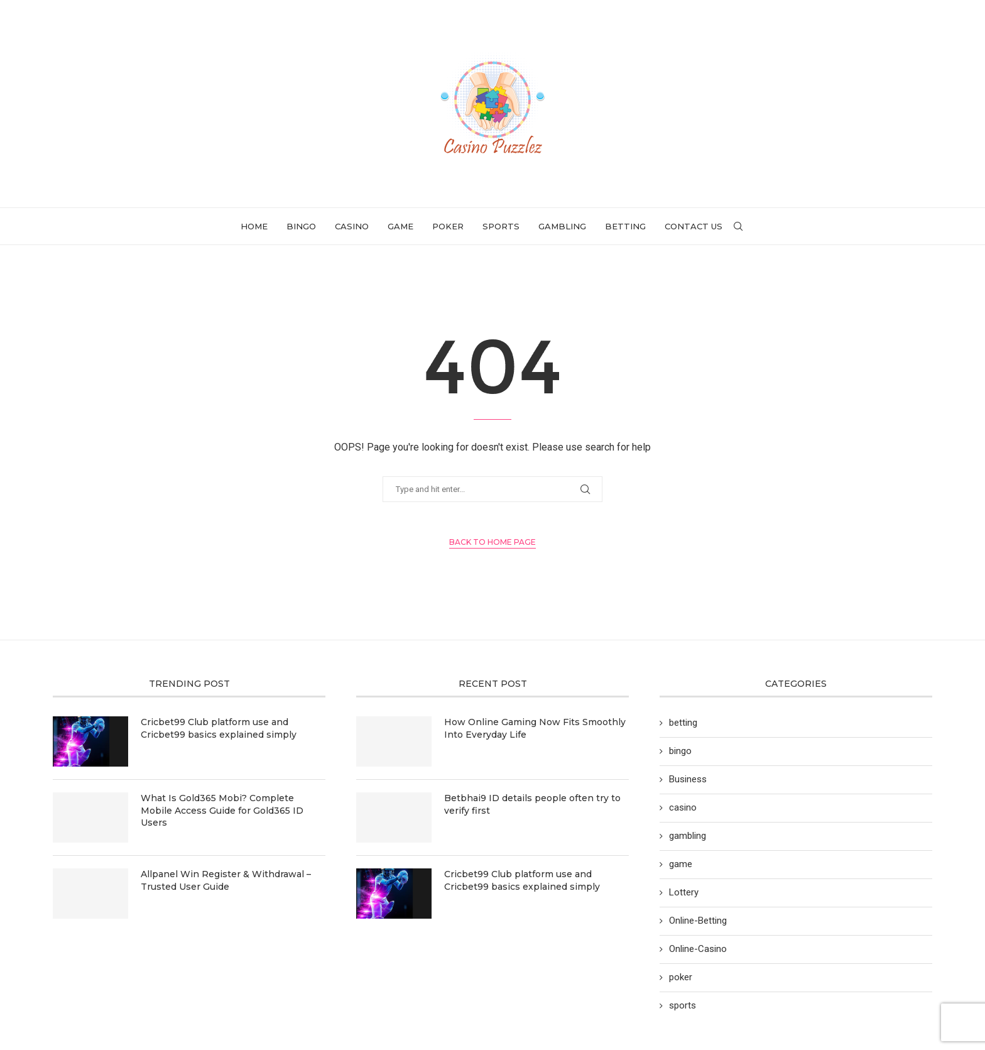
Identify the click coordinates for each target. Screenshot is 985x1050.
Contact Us (693, 226)
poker (448, 226)
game (400, 226)
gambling (562, 226)
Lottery (684, 892)
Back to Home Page (492, 542)
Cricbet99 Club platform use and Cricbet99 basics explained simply (219, 728)
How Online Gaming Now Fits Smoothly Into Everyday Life (535, 728)
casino (352, 226)
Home (254, 226)
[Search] (738, 226)
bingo (301, 226)
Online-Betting (698, 920)
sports (501, 226)
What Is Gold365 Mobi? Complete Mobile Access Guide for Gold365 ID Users (222, 810)
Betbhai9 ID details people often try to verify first (532, 804)
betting (625, 226)
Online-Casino (698, 948)
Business (688, 779)
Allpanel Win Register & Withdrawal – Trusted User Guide (226, 880)
